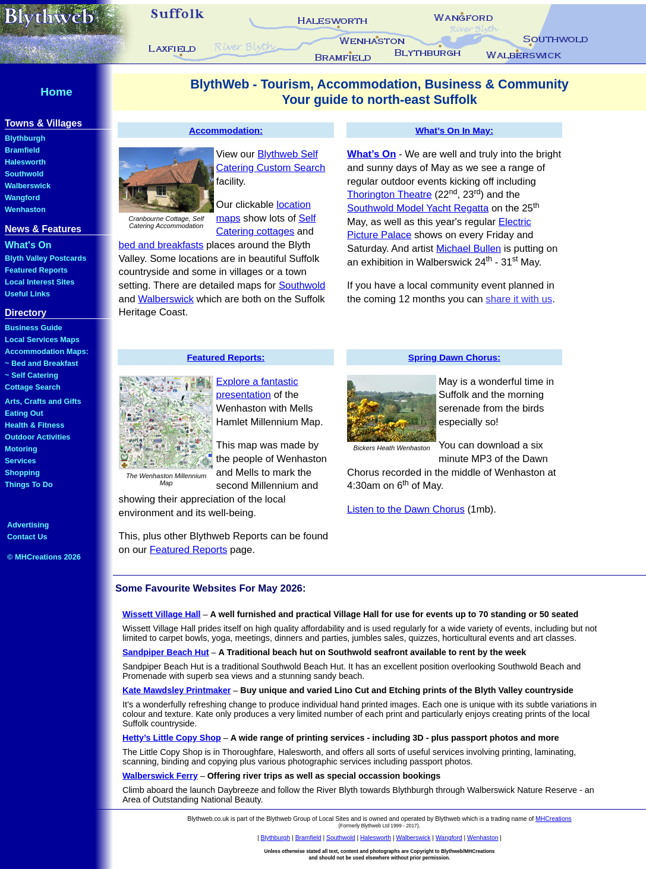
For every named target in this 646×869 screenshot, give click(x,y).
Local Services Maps (42, 339)
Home (56, 92)
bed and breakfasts (161, 245)
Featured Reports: (226, 357)
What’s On (371, 154)
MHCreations (553, 819)
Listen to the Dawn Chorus (406, 509)
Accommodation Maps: (47, 351)
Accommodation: (226, 130)
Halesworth (25, 161)
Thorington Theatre (389, 194)
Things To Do (29, 484)
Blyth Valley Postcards (45, 258)
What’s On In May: (454, 130)
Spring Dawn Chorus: (454, 357)
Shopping (22, 472)
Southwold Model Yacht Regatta (418, 208)
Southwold (24, 173)
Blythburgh (25, 138)
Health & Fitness (34, 425)
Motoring (21, 448)
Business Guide (33, 327)
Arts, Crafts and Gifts (43, 401)
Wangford (22, 197)
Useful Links (27, 293)
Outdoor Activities (37, 436)
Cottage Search (33, 387)
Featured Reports (36, 270)
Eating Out (24, 413)
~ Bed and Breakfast (41, 363)
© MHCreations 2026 (44, 556)
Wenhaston (25, 209)
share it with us (519, 299)
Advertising (28, 524)
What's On (28, 245)
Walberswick (28, 185)
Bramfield (22, 150)
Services (20, 460)
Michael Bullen (468, 248)
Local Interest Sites (39, 281)
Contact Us (27, 536)
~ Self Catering (31, 375)
